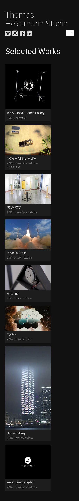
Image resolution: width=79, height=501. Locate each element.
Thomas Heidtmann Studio (36, 19)
